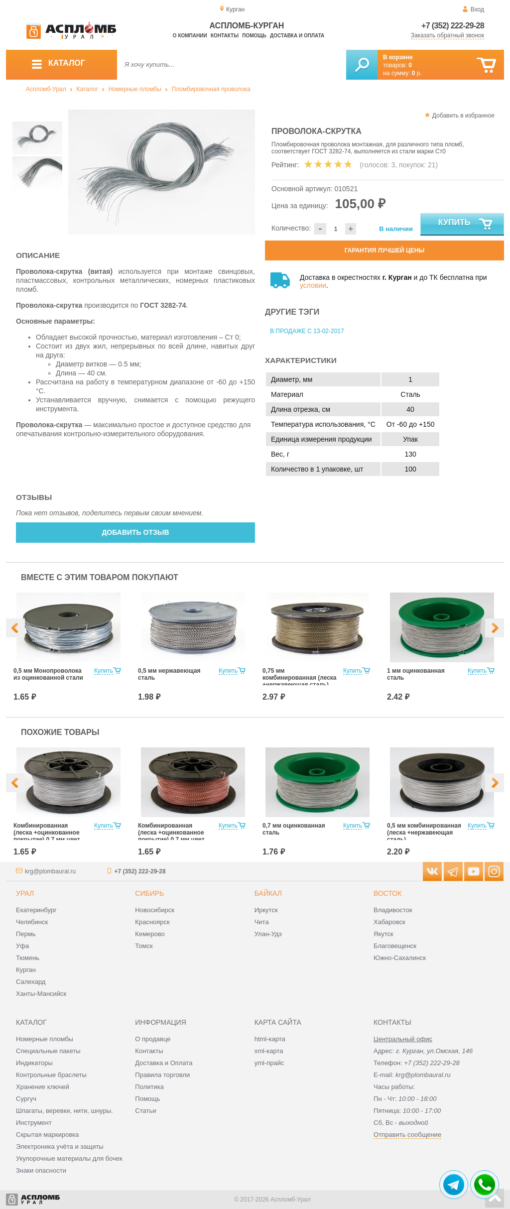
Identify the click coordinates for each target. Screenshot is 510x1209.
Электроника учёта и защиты (60, 1146)
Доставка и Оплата (163, 1063)
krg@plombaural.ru (50, 871)
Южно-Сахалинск (400, 958)
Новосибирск (154, 910)
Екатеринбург (36, 910)
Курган (26, 969)
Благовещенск (395, 946)
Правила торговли (162, 1075)
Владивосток (393, 910)
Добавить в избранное (463, 115)
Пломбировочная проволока (211, 89)
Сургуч (26, 1098)
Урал (25, 893)
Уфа (22, 946)
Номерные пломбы (135, 89)
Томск (143, 946)
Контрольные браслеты (51, 1075)
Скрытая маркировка (47, 1134)
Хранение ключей (42, 1086)
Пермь (26, 934)
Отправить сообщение (407, 1134)
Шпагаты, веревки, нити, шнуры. (64, 1110)
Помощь (254, 35)
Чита (262, 922)
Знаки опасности (41, 1170)
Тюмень (27, 958)
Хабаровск (389, 922)
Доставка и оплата (297, 35)
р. (417, 73)
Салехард (30, 981)
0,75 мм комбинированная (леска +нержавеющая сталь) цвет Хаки (299, 681)
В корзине (398, 57)
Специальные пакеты (48, 1051)
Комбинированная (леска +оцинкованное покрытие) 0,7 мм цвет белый (46, 836)
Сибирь (149, 893)
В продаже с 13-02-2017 (307, 331)
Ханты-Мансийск (41, 993)
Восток (387, 893)
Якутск (383, 934)
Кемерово (149, 934)
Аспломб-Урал (46, 89)
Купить (466, 224)
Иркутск (266, 910)
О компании (190, 35)
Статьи (145, 1110)
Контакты (225, 35)
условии (313, 285)
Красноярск (152, 922)
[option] (161, 172)
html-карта (270, 1039)
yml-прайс (269, 1063)
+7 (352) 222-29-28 (452, 25)
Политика (149, 1086)
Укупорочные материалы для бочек (69, 1158)
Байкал (268, 893)
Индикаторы (34, 1063)
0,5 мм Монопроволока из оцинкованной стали (48, 674)
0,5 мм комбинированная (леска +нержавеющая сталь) (424, 832)
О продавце (152, 1039)
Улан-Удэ (268, 934)
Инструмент (34, 1122)
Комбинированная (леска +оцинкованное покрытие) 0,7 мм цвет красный (171, 836)
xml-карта (269, 1051)
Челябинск (32, 922)
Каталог (87, 89)
